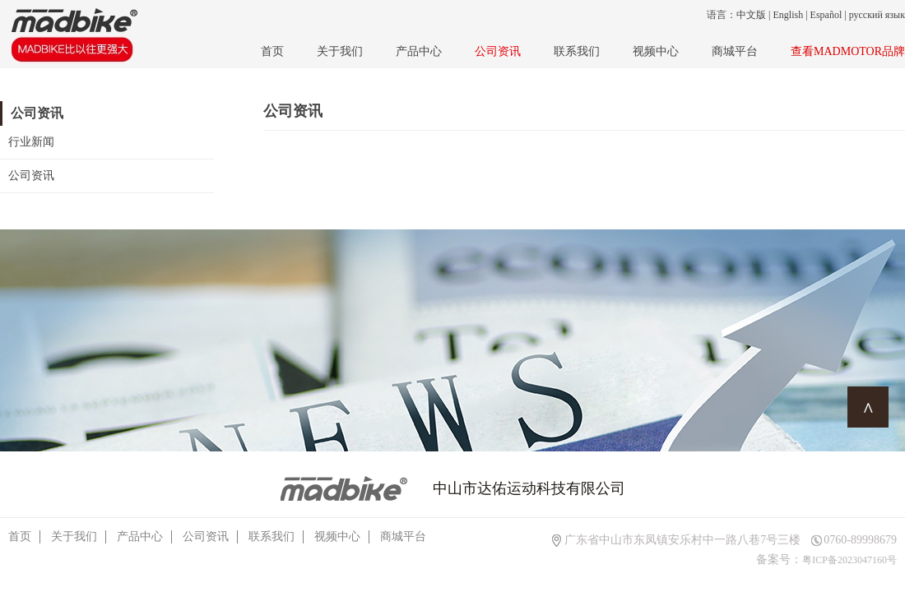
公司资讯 (498, 51)
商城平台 (735, 51)
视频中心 (656, 51)
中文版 (751, 15)
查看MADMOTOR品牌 (848, 51)
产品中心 (419, 51)
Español (826, 15)
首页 (272, 51)
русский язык (877, 15)
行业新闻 (31, 142)
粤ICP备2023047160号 (849, 560)
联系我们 (577, 51)
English (788, 15)
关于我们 (340, 51)
